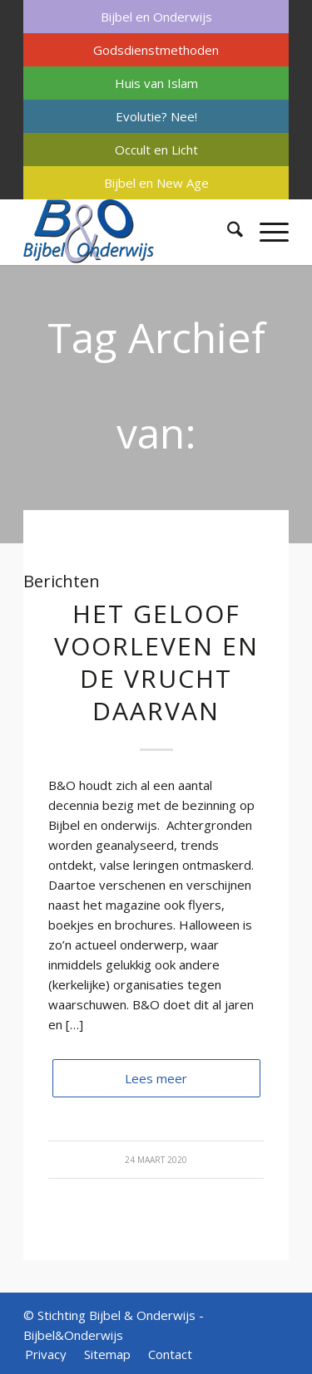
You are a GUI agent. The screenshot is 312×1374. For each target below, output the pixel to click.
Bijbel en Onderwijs (156, 16)
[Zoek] (226, 232)
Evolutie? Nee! (156, 116)
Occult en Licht (156, 149)
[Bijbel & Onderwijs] (129, 232)
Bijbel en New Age (156, 182)
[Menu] (266, 232)
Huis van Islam (156, 83)
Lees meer (156, 1078)
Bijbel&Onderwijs (73, 1335)
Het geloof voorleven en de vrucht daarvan (156, 662)
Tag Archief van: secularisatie (156, 433)
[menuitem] (156, 16)
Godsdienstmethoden (156, 50)
